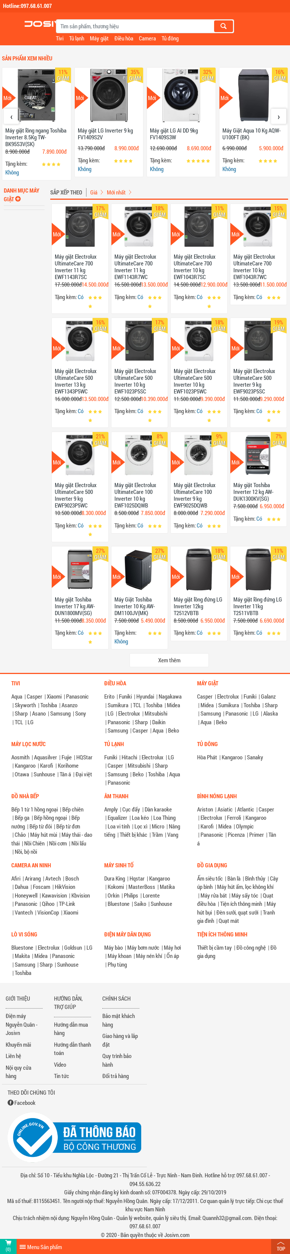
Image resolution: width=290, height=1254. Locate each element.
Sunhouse (44, 774)
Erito (109, 696)
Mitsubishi (156, 713)
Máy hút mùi (43, 834)
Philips (131, 895)
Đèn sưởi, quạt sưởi (237, 912)
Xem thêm (169, 660)
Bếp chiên (72, 809)
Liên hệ (13, 1056)
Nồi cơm (58, 843)
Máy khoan (119, 955)
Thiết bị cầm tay (214, 947)
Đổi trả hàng (115, 1076)
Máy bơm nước (143, 947)
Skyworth (25, 705)
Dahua (21, 886)
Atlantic (245, 809)
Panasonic (77, 696)
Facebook (24, 1102)
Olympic (245, 826)
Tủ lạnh (76, 38)
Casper (34, 696)
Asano (39, 713)
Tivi (59, 38)
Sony (80, 713)
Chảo (20, 834)
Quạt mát (229, 920)
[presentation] (11, 116)
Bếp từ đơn (68, 826)
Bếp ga (22, 817)
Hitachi (129, 757)
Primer (256, 834)
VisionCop (48, 912)
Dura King (114, 878)
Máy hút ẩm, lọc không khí (245, 886)
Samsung (60, 713)
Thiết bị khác (133, 834)
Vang (172, 834)
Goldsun (73, 947)
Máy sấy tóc (244, 895)
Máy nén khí (149, 955)
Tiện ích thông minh (241, 903)
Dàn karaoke (158, 809)
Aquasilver (45, 757)
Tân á (65, 774)
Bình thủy (255, 878)
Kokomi (116, 886)
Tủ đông (170, 38)
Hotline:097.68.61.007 (27, 5)
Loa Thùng (164, 817)
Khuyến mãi (18, 1044)
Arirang (33, 878)
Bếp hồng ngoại (50, 817)
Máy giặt (99, 38)
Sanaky (255, 757)
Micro (158, 826)
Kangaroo (25, 765)
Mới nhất (116, 192)
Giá (93, 192)
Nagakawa (170, 696)
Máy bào (113, 947)
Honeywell (26, 895)
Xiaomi (54, 696)
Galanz (268, 696)
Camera (147, 38)
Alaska (270, 713)
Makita (22, 955)
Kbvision (80, 895)
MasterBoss (141, 886)
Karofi (46, 765)
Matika (167, 886)
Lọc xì (140, 826)
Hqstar (137, 878)
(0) (8, 1249)
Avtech (53, 878)
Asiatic (225, 809)
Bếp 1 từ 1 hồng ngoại (34, 809)
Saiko (140, 903)
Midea (173, 705)
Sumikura (118, 705)
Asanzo (69, 705)
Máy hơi (172, 947)
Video (60, 1064)
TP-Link (67, 903)
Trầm (157, 834)
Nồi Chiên (34, 843)
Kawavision (54, 895)
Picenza (236, 834)
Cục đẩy (131, 809)
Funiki (125, 696)
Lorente (151, 895)
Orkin (113, 895)
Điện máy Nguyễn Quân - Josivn (21, 1024)
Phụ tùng (117, 964)
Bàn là (234, 878)
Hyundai (145, 696)
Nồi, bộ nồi (26, 851)
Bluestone (119, 903)
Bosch (72, 878)
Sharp (21, 713)
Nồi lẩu (78, 843)
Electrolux (129, 713)
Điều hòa (123, 38)
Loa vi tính (119, 826)
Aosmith (20, 757)
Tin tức (61, 1076)
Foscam (41, 886)
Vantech (24, 912)
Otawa (22, 774)
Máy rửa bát (214, 895)
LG (31, 722)
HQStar (84, 757)
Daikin (158, 722)
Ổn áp (173, 955)
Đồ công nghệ (251, 947)
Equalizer (117, 817)
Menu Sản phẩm (44, 1247)
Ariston (205, 809)
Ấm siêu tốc (210, 878)
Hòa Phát (207, 757)
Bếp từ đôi (40, 826)
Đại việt (84, 774)
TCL (19, 722)
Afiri (15, 878)
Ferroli (234, 817)
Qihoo (48, 903)
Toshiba (48, 705)
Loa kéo (140, 817)
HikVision (65, 886)
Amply (111, 809)
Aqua (16, 696)
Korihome (68, 765)
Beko (173, 730)
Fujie (67, 757)
